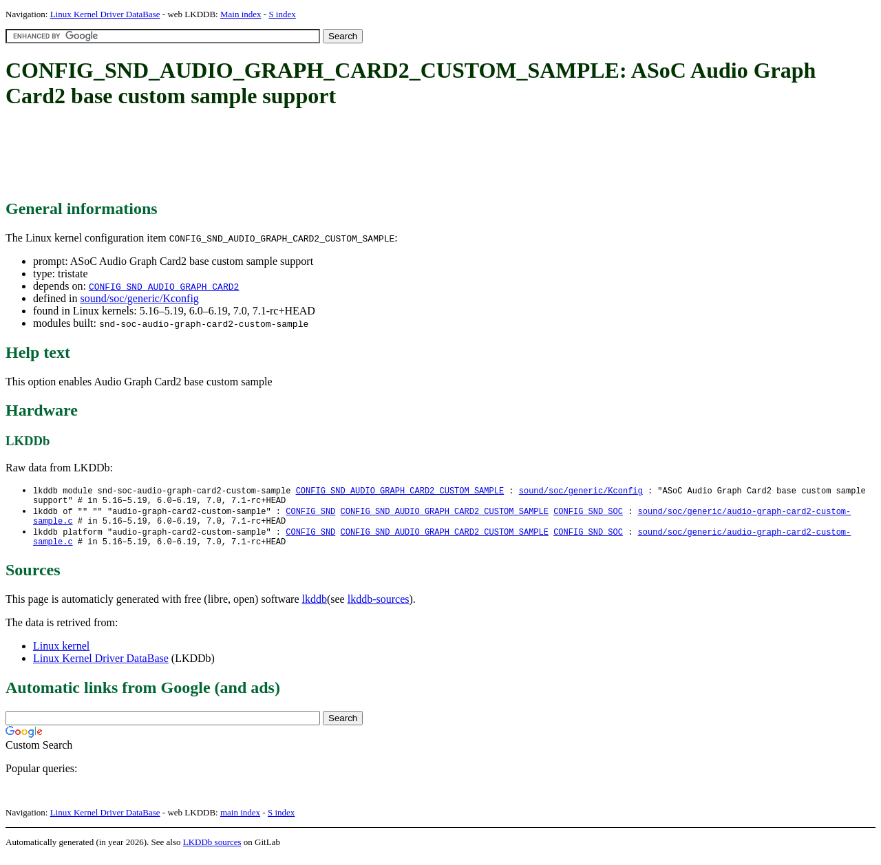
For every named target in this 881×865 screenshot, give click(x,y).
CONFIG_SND (310, 514)
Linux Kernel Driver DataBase (105, 14)
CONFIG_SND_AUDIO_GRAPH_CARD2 (164, 286)
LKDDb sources (212, 850)
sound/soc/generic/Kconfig (139, 298)
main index (240, 820)
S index (281, 14)
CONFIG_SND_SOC (588, 514)
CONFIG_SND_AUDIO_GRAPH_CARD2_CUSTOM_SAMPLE (400, 491)
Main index (241, 14)
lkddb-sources (379, 607)
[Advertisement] (256, 155)
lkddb (314, 607)
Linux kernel (61, 654)
